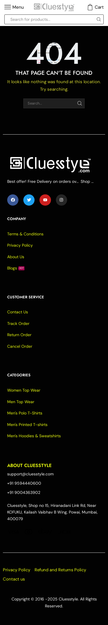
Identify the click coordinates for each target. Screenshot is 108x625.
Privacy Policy (16, 570)
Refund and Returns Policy (60, 570)
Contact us (14, 579)
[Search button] (98, 19)
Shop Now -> (88, 181)
